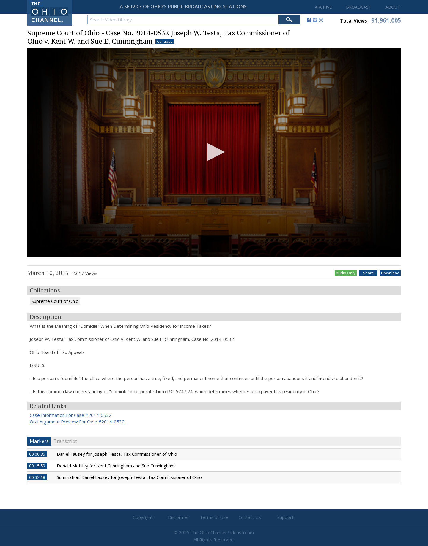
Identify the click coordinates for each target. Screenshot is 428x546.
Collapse (165, 41)
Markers (39, 441)
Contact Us (249, 517)
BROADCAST (358, 7)
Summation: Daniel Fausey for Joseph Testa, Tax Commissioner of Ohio (129, 477)
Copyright (143, 517)
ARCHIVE (323, 7)
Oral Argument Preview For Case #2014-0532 (77, 422)
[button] (214, 152)
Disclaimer (178, 517)
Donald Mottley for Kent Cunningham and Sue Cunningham (116, 466)
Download (390, 273)
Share (368, 273)
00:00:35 (37, 454)
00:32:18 (37, 477)
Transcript (65, 441)
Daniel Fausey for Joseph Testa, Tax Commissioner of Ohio (117, 454)
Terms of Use (214, 517)
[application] (214, 152)
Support (285, 517)
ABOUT (392, 7)
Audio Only (345, 273)
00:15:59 (37, 466)
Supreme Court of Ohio (55, 301)
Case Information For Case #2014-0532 (70, 415)
